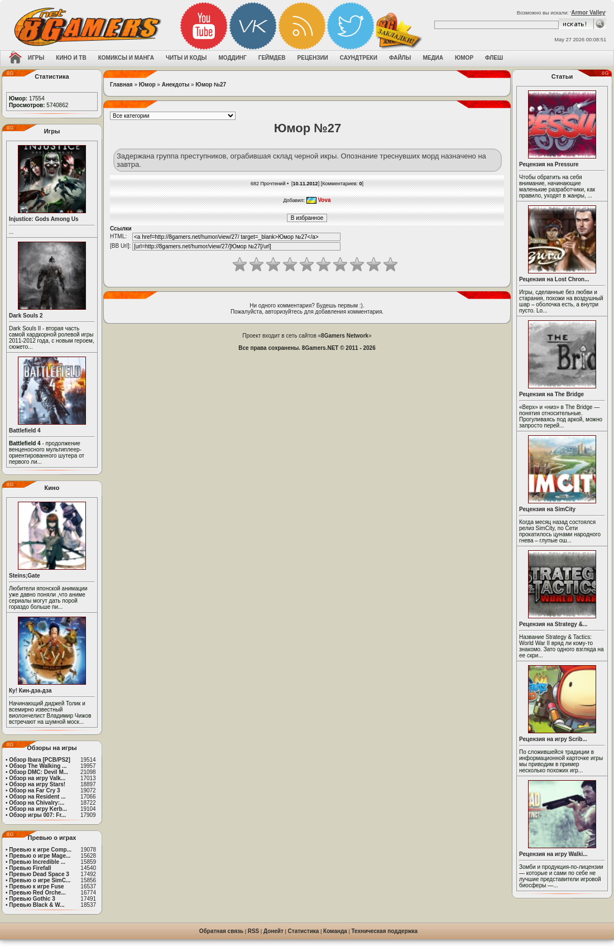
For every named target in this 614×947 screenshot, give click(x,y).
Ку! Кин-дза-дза (30, 691)
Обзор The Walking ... (37, 766)
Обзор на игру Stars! (37, 784)
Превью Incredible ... (37, 862)
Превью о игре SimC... (39, 880)
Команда (335, 931)
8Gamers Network (344, 336)
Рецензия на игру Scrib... (553, 739)
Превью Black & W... (36, 905)
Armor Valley (588, 12)
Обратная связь (221, 931)
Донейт (273, 931)
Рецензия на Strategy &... (553, 624)
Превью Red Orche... (37, 893)
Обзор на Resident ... (37, 797)
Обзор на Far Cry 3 (34, 790)
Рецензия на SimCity (547, 509)
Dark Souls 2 (26, 316)
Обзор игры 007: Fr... (37, 815)
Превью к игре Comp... (40, 850)
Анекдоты (175, 84)
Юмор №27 (210, 84)
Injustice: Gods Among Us (44, 219)
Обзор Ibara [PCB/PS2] (39, 760)
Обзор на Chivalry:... (36, 803)
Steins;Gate (24, 576)
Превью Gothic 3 (32, 899)
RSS (254, 931)
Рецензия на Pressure (549, 164)
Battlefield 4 (25, 430)
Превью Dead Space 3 (39, 874)
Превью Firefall (30, 868)
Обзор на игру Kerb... (38, 809)
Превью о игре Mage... (39, 856)
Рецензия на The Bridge (551, 394)
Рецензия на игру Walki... (553, 854)
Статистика (303, 931)
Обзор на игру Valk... (37, 778)
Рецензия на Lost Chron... (554, 279)
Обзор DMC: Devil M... (38, 772)
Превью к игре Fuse (36, 886)
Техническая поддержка (385, 931)
